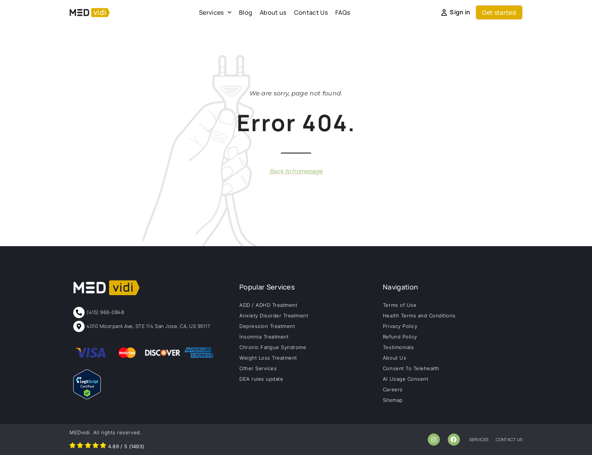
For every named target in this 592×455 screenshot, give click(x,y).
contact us (509, 439)
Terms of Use (399, 305)
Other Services (258, 368)
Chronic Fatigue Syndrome (272, 347)
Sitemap (393, 400)
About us (273, 12)
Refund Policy (400, 337)
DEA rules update (261, 379)
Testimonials (398, 347)
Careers (393, 389)
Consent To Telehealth (411, 368)
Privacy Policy (400, 326)
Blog (245, 12)
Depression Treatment (267, 326)
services (479, 439)
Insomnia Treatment (263, 337)
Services (215, 12)
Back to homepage (296, 171)
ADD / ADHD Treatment (268, 305)
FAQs (342, 12)
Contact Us (311, 12)
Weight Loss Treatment (268, 358)
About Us (394, 358)
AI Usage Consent (405, 379)
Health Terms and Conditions (419, 316)
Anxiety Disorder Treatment (273, 316)
